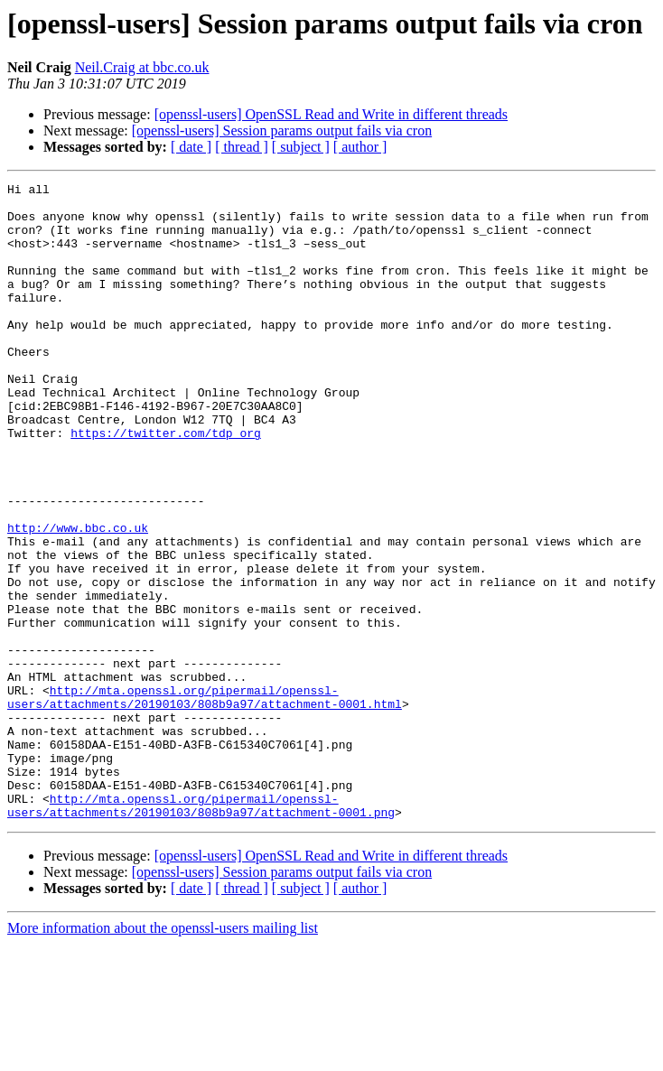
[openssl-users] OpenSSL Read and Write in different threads (331, 114)
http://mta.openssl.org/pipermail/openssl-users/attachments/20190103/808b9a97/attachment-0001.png (201, 931)
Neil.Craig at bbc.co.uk (142, 67)
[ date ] (191, 146)
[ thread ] (241, 146)
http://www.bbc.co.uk (77, 598)
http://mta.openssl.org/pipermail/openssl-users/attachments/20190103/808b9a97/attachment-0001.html (204, 801)
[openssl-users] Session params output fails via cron (282, 130)
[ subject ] (301, 146)
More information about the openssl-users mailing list (162, 1055)
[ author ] (360, 146)
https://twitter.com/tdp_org (165, 484)
